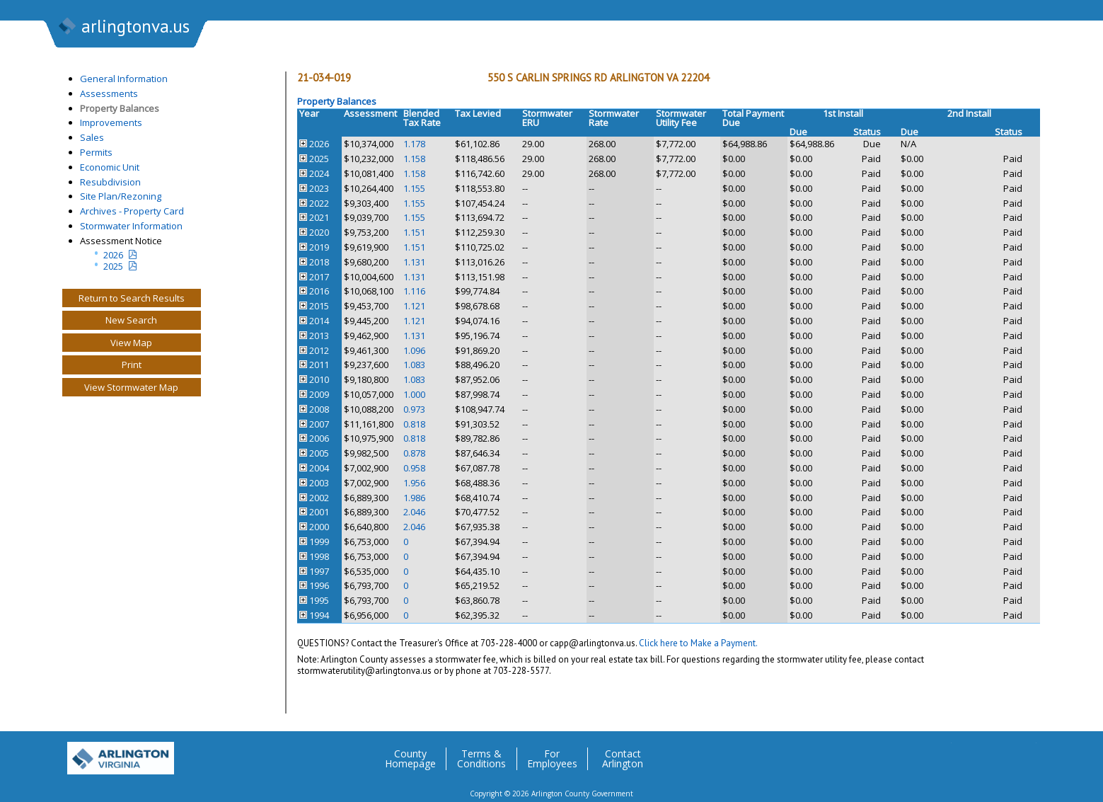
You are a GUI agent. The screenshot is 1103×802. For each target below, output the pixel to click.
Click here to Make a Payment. (698, 643)
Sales (92, 137)
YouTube (1025, 753)
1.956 (414, 482)
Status (867, 132)
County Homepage (410, 758)
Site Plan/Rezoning (120, 196)
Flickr (997, 753)
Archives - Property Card (132, 211)
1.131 (414, 262)
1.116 (414, 291)
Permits (96, 152)
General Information (124, 78)
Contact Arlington (622, 758)
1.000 (414, 394)
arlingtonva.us (123, 27)
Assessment (370, 113)
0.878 (414, 453)
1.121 (414, 305)
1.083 (414, 364)
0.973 (414, 409)
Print (132, 364)
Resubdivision (110, 182)
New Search (131, 320)
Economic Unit (109, 167)
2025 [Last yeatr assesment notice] (113, 266)
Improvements (111, 122)
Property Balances (119, 108)
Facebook (968, 753)
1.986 (414, 497)
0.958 (414, 468)
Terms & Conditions (481, 758)
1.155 (414, 188)
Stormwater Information (131, 225)
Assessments (109, 93)
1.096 (414, 350)
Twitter (940, 753)
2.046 (414, 511)
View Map (131, 342)
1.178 (414, 143)
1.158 (414, 158)
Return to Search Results (132, 298)
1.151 (414, 232)
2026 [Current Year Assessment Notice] (113, 254)
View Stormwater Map (131, 387)
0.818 (414, 424)
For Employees (552, 758)
